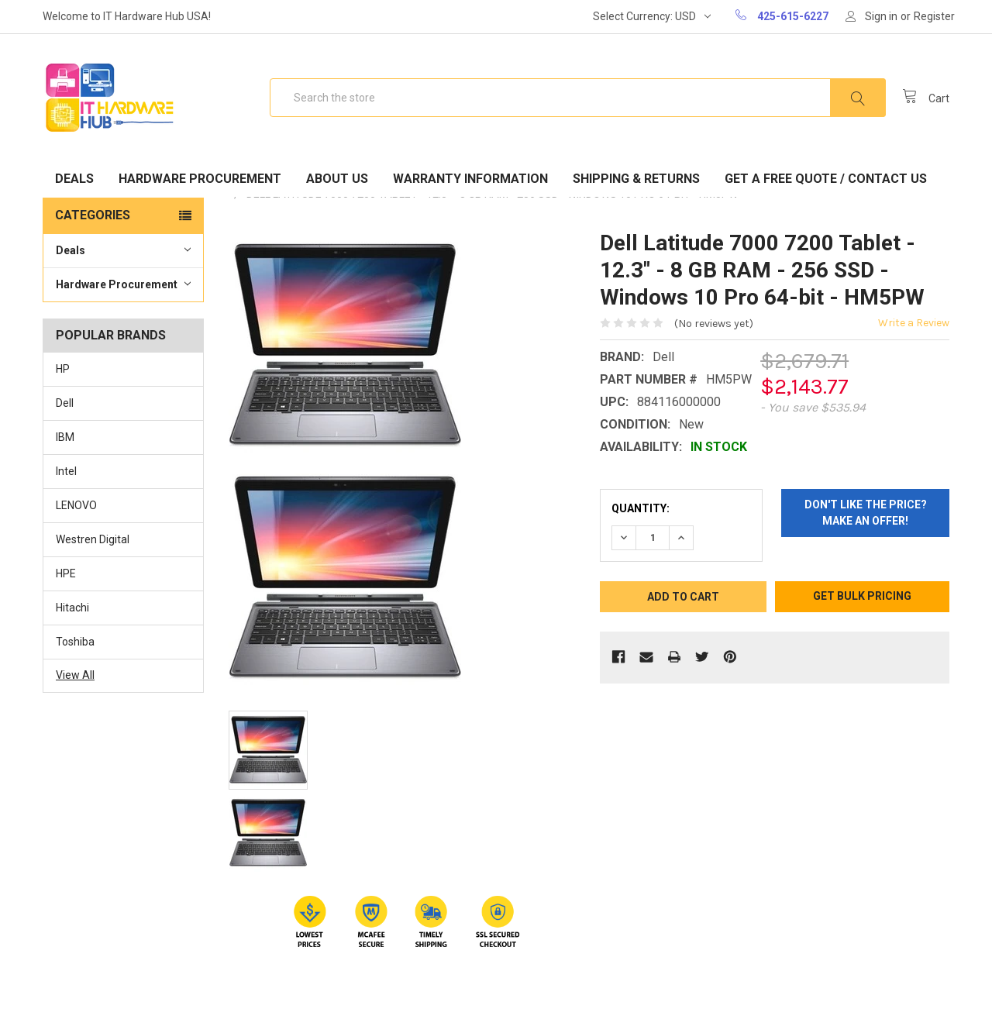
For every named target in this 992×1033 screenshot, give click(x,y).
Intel (66, 471)
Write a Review (913, 322)
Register (934, 16)
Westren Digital (92, 539)
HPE (66, 573)
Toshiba (75, 641)
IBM (65, 437)
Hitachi (72, 607)
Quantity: (640, 508)
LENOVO (76, 505)
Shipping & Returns (636, 178)
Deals (74, 178)
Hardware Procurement (200, 178)
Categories (92, 215)
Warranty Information (470, 178)
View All (75, 675)
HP (63, 369)
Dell (65, 403)
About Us (337, 178)
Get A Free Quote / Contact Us (826, 178)
